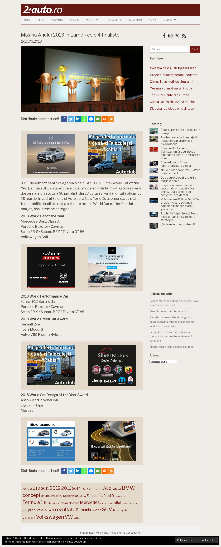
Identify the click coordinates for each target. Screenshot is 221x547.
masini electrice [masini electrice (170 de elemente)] (70, 503)
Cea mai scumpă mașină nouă (171, 88)
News (41, 19)
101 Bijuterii (135, 19)
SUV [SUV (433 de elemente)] (107, 509)
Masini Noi (57, 19)
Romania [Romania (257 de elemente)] (83, 510)
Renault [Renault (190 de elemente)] (49, 510)
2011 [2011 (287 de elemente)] (45, 488)
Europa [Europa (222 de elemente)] (92, 496)
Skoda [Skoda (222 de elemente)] (96, 510)
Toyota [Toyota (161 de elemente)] (123, 510)
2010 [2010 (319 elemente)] (35, 488)
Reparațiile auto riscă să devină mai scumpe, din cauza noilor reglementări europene (171, 336)
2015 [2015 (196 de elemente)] (84, 488)
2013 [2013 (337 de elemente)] (66, 488)
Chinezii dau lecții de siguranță (171, 81)
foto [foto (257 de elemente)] (47, 502)
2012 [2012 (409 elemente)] (55, 488)
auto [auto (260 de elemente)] (117, 488)
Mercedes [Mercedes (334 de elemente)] (90, 502)
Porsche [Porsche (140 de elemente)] (133, 503)
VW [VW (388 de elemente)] (69, 517)
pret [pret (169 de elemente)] (25, 510)
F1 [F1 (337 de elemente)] (100, 495)
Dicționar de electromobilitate (172, 108)
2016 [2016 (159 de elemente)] (92, 488)
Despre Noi (170, 19)
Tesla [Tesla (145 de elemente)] (116, 510)
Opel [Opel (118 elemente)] (126, 503)
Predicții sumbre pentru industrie (174, 75)
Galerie (74, 19)
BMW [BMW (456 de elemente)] (128, 488)
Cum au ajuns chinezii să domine (173, 102)
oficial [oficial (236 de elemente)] (118, 503)
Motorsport (93, 19)
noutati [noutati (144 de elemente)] (109, 503)
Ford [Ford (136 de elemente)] (125, 496)
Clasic (153, 19)
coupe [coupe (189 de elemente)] (45, 496)
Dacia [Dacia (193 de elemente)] (67, 496)
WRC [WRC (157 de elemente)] (77, 517)
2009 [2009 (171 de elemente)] (25, 488)
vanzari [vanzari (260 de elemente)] (28, 517)
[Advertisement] (175, 260)
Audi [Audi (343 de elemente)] (107, 488)
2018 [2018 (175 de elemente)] (99, 488)
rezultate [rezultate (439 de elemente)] (65, 509)
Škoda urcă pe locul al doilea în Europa (172, 346)
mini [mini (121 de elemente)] (102, 503)
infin (138, 532)
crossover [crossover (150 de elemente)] (56, 496)
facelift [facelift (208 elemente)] (108, 496)
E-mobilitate (115, 19)
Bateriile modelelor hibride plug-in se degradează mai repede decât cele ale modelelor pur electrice (172, 322)
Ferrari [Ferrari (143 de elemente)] (118, 496)
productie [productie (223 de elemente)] (35, 510)
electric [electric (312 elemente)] (78, 495)
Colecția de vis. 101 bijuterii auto (168, 311)
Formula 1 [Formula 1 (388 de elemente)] (32, 502)
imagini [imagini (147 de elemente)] (56, 503)
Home (27, 19)
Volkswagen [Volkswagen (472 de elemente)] (50, 517)
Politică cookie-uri (75, 541)
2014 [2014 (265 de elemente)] (76, 488)
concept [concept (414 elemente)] (31, 495)
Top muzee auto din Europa (169, 95)
